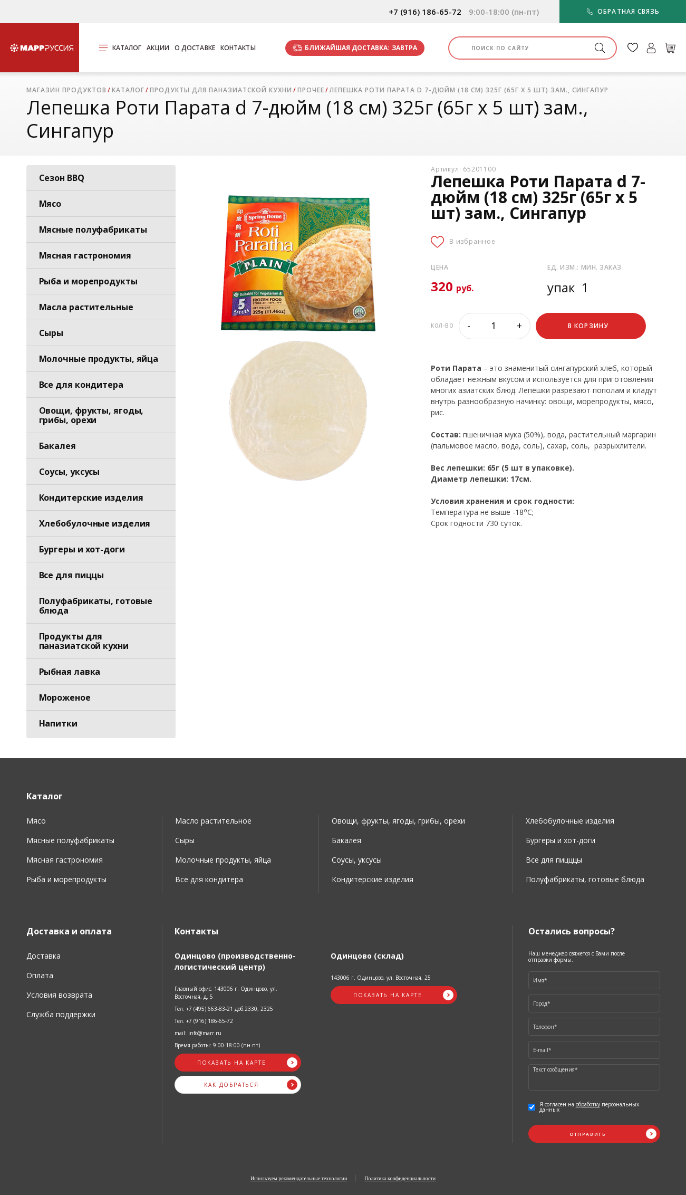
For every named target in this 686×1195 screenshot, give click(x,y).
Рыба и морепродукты (88, 281)
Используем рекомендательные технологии (298, 1178)
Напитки (58, 723)
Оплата (39, 975)
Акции (158, 47)
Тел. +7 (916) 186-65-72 (204, 1021)
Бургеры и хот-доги (82, 549)
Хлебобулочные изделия (95, 523)
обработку (588, 1104)
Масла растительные (86, 307)
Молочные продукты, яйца (99, 359)
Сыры (51, 333)
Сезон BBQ (61, 178)
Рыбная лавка (70, 671)
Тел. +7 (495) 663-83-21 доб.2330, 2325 (224, 1008)
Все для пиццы (71, 575)
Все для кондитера (81, 384)
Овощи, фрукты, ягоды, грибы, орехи (91, 415)
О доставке (195, 47)
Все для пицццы (554, 860)
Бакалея (57, 446)
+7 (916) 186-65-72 (425, 12)
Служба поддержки (60, 1014)
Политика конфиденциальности (400, 1178)
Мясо (50, 203)
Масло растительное (213, 821)
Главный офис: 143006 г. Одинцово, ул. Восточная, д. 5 (226, 992)
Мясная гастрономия (85, 255)
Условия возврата (59, 995)
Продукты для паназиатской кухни (84, 641)
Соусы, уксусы (69, 471)
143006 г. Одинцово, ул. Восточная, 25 (381, 977)
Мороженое (65, 697)
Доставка (43, 956)
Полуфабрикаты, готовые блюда (96, 605)
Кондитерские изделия (91, 497)
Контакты (238, 47)
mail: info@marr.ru (198, 1033)
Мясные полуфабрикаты (93, 229)
